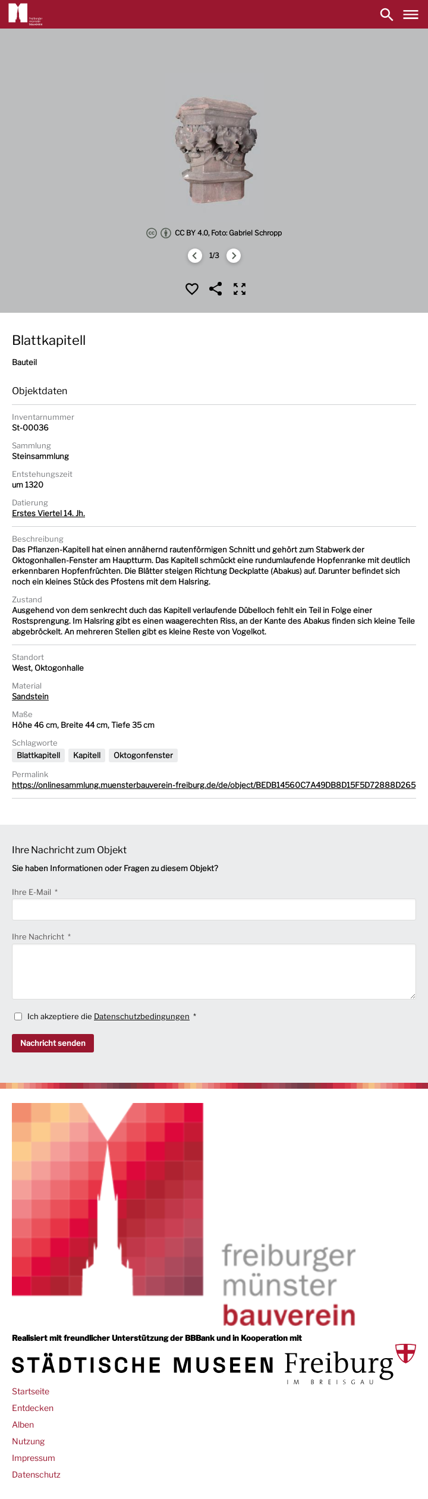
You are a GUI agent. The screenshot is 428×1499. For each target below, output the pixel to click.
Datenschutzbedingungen (142, 1016)
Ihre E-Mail (32, 892)
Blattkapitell (38, 755)
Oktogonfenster (143, 755)
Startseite (30, 1391)
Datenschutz (36, 1474)
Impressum (33, 1458)
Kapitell (86, 755)
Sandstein (30, 696)
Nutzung (28, 1441)
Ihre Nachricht (39, 936)
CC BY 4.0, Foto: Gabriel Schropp (214, 233)
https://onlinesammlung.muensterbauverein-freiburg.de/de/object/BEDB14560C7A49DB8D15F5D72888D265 (214, 785)
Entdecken (33, 1408)
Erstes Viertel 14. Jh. (48, 513)
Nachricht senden (53, 1043)
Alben (23, 1424)
